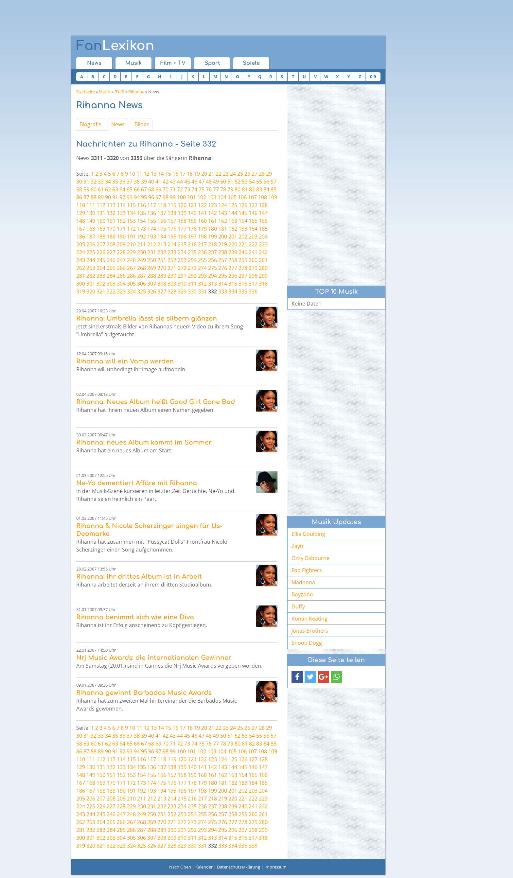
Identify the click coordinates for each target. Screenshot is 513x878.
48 (209, 181)
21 (211, 173)
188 (101, 236)
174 (151, 228)
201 (232, 236)
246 (111, 260)
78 (223, 189)
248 (131, 260)
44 (180, 181)
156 (161, 220)
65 (130, 189)
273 (192, 268)
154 (141, 220)
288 (151, 275)
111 (90, 205)
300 (80, 283)
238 (222, 252)
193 (151, 236)
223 (263, 244)
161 (212, 220)
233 (172, 252)
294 (212, 275)
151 (111, 220)
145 (243, 213)
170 (111, 228)
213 (161, 244)
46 (194, 181)
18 (190, 173)
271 (172, 268)
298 (253, 275)
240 (243, 252)
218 (212, 244)
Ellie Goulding (308, 533)
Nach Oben (180, 867)
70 (165, 189)
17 (183, 173)
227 (111, 252)
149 (90, 220)
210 (131, 244)
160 (202, 220)
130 (90, 213)
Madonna (303, 582)
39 (144, 181)
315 (232, 283)
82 (252, 189)
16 (175, 173)
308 (161, 283)
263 (90, 268)
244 (90, 260)
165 (253, 220)
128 (263, 205)
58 (79, 189)
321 (101, 291)
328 (172, 291)
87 (86, 197)
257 (222, 260)
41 (158, 181)
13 (154, 173)
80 (237, 189)
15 (168, 173)
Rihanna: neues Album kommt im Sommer (144, 442)
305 (131, 283)
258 (232, 260)
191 (131, 236)
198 (202, 236)
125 (232, 205)
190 (121, 236)
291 (182, 275)
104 (222, 197)
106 (242, 197)
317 (253, 283)
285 (121, 275)
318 (263, 283)
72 (180, 189)
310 (182, 283)
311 (192, 283)
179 (202, 228)
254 (192, 260)
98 (165, 197)
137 (161, 213)
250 (151, 260)
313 (212, 283)
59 (86, 189)
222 (253, 244)
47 (201, 181)
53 (245, 181)
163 (232, 220)
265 (111, 268)
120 (182, 205)
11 (139, 173)
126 (243, 205)
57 (273, 181)
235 (192, 252)
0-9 (373, 76)
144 (232, 213)
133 (121, 213)
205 (80, 244)
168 (90, 228)
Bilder (141, 124)
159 (192, 220)
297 (243, 275)
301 (90, 283)
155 (151, 220)
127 (253, 205)
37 (130, 181)
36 (122, 181)
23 (226, 173)
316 (243, 283)
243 (80, 260)
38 (137, 181)
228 (121, 252)
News (94, 63)
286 (131, 275)
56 (266, 181)
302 (101, 283)
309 (172, 283)
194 (161, 236)
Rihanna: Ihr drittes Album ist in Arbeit (139, 576)
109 (272, 197)
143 (222, 213)
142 (212, 213)
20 (204, 173)
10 (132, 173)
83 (259, 189)
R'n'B (119, 92)
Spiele (251, 63)
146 (253, 213)
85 (273, 189)
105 (232, 197)
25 (240, 173)
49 (216, 181)
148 (80, 220)
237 (212, 252)
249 (141, 260)
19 (197, 173)
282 (90, 275)
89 (101, 197)
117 (151, 205)
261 (263, 260)
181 (222, 228)
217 (202, 244)
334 (232, 291)
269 (151, 268)
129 (80, 213)
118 (161, 205)
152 (121, 220)
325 (141, 291)
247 (121, 260)
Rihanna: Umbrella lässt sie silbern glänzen (146, 318)
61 (101, 189)
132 (111, 213)
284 (111, 275)
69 (158, 189)
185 (263, 228)
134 (131, 213)
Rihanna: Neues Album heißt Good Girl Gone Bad (155, 401)
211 (141, 244)
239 (232, 252)
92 (122, 197)
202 (243, 236)
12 (147, 173)
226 (101, 252)
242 (263, 252)
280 (263, 268)
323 (121, 291)
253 (182, 260)
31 (86, 181)
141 (202, 213)
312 (202, 283)
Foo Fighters (307, 570)
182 (232, 228)
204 (263, 236)
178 (192, 228)
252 (172, 260)
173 (141, 228)
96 (151, 197)
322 (111, 291)
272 (182, 268)
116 (141, 205)
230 (141, 252)
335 (243, 291)
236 (202, 252)
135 (141, 213)
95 (144, 197)
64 (122, 189)
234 (182, 252)
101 (191, 197)
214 (172, 244)
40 (151, 181)
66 (137, 189)
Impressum (275, 867)
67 (144, 189)
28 (262, 173)
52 (237, 181)
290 (172, 275)
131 (101, 213)
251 (161, 260)
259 (243, 260)
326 (151, 291)
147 (263, 213)
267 (131, 268)
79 (230, 189)
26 (247, 173)
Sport (212, 63)
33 (101, 181)
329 (182, 291)
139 (182, 213)
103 (211, 197)
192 (141, 236)
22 (218, 173)
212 (151, 244)
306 (141, 283)
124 (222, 205)
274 (202, 268)
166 (263, 220)
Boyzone (302, 594)
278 (243, 268)
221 (243, 244)
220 (232, 244)
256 (212, 260)
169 (101, 228)
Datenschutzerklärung (238, 867)
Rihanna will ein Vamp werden (125, 361)
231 (151, 252)
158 (182, 220)
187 (90, 236)
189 (111, 236)
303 (111, 283)
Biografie (90, 124)
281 (80, 275)
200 (222, 236)
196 (182, 236)
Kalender (204, 867)
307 (151, 283)
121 (192, 205)
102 (201, 197)
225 (90, 252)
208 (111, 244)
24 (233, 173)
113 (111, 205)
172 (131, 228)
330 (192, 291)
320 (90, 291)
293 (202, 275)
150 (101, 220)
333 (222, 291)
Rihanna (136, 92)
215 (182, 244)
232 (161, 252)
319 (80, 291)
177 (182, 228)
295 (222, 275)
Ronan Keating (309, 618)
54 (252, 181)
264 (101, 268)
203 (253, 236)
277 (232, 268)
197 (192, 236)
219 (222, 244)
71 (173, 189)
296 (232, 275)
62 (108, 189)
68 (151, 189)
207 (101, 244)
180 (212, 228)
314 (222, 283)
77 (216, 189)
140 (192, 213)
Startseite (85, 92)
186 (80, 236)
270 (161, 268)
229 (131, 252)
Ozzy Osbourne (310, 558)
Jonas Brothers (310, 630)
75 (201, 189)
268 (141, 268)
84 (266, 189)
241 (253, 252)
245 (101, 260)
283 (101, 275)
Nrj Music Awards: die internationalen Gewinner (153, 657)
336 (253, 291)
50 (223, 181)
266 (121, 268)
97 (158, 197)
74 (194, 189)
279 (253, 268)
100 (181, 197)
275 (212, 268)
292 (192, 275)
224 (80, 252)
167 (80, 228)
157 (172, 220)
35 (115, 181)
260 (253, 260)
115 (131, 205)
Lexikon (115, 46)
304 (121, 283)
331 (202, 291)
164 (243, 220)
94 (137, 197)
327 (161, 291)
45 (187, 181)
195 (172, 236)
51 (230, 181)
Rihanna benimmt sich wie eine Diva (135, 617)
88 (94, 197)
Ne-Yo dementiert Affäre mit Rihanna (136, 483)
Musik (133, 63)
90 (108, 197)
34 (108, 181)
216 (192, 244)
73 (187, 189)
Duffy (298, 606)
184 (253, 228)
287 (141, 275)
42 (165, 181)
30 (79, 181)
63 (115, 189)
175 (161, 228)
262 (80, 268)
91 (115, 197)
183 (243, 228)
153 (131, 220)
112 (101, 205)
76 (209, 189)
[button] (297, 677)
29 (269, 173)
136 (151, 213)
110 (80, 205)
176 (172, 228)
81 (245, 189)
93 (130, 197)
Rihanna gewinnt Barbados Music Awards (143, 692)
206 (90, 244)
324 (131, 291)
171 (121, 228)
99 (173, 197)
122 (202, 205)
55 (259, 181)
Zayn (297, 546)
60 (94, 189)
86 (79, 197)
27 (254, 173)
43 (173, 181)
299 (263, 275)
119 (172, 205)
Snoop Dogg (307, 642)
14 (161, 173)
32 (94, 181)
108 (262, 197)
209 (121, 244)
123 (212, 205)
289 (161, 275)
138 (172, 213)
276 (222, 268)
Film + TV (173, 63)
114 (121, 205)
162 (222, 220)
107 (252, 197)
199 (212, 236)
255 (202, 260)
